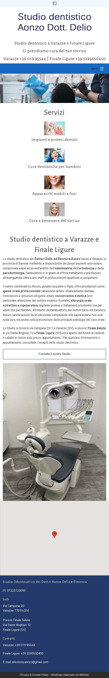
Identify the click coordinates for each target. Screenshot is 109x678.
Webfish (84, 675)
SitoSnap (56, 675)
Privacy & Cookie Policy (34, 675)
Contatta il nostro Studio (55, 354)
